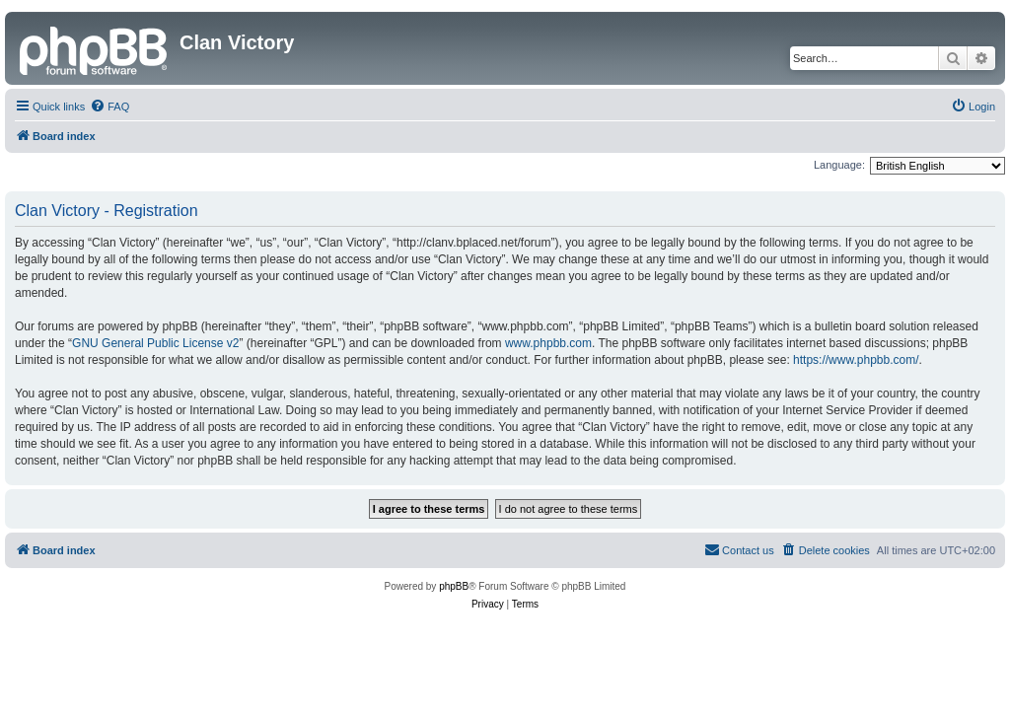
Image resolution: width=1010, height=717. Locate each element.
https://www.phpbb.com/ (855, 360)
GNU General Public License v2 (155, 343)
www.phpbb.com (548, 343)
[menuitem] (109, 106)
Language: (839, 165)
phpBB (454, 586)
